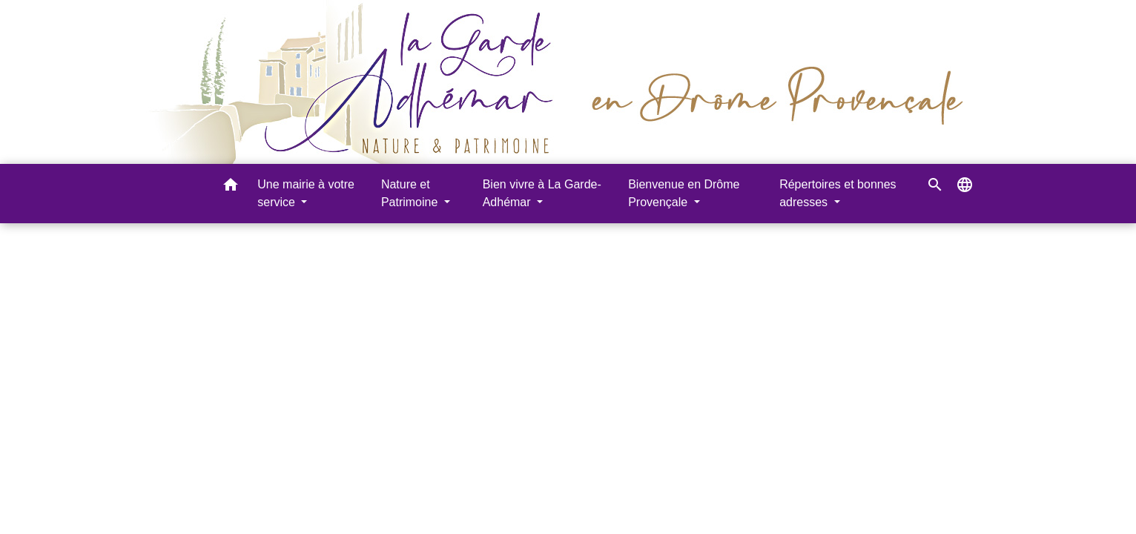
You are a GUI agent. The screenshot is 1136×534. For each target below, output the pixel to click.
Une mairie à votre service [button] (305, 193)
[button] (230, 187)
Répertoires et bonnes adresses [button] (837, 193)
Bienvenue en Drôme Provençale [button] (683, 193)
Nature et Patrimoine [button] (411, 193)
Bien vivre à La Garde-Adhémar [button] (542, 193)
